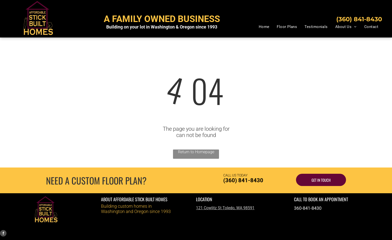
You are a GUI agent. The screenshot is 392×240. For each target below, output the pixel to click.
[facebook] (3, 234)
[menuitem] (264, 26)
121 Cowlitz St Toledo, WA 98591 (225, 208)
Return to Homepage (196, 152)
